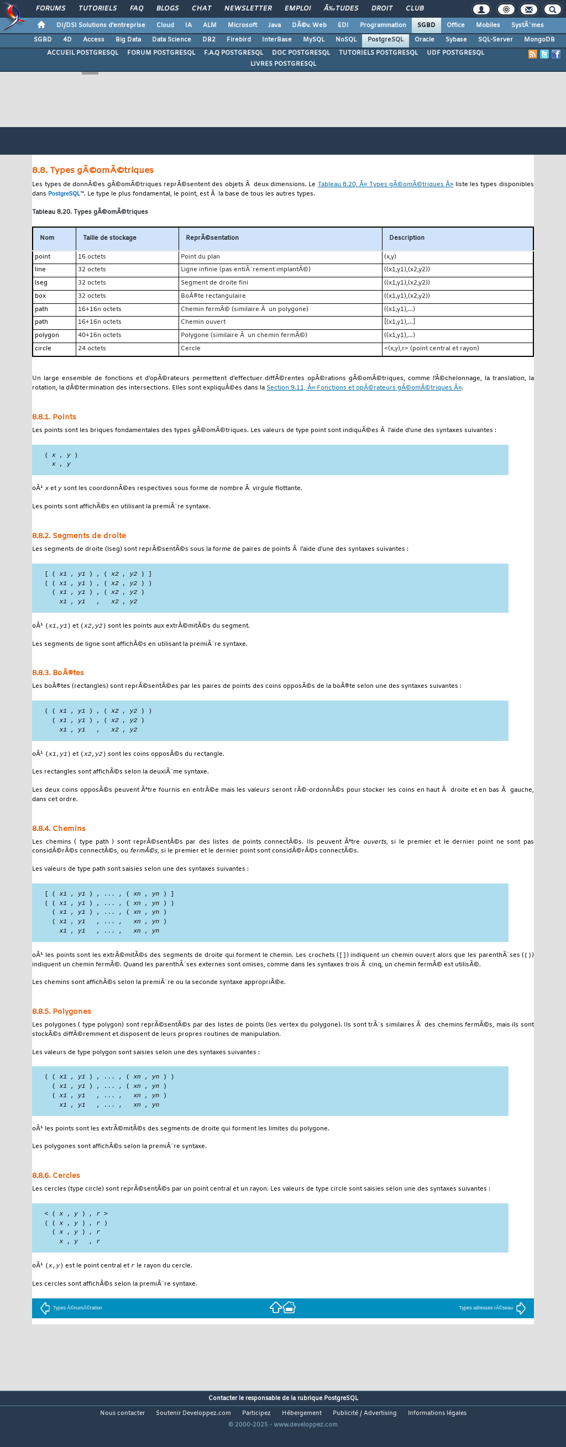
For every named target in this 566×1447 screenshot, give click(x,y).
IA (188, 25)
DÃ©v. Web (309, 25)
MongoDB (539, 40)
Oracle (424, 40)
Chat (201, 8)
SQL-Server (495, 40)
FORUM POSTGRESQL (161, 53)
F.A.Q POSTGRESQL (233, 53)
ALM (210, 25)
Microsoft (242, 25)
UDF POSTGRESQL (455, 53)
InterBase (277, 40)
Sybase (456, 40)
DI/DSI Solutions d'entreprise (100, 25)
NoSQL (346, 40)
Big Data (128, 40)
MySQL (313, 40)
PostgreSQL (385, 40)
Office (456, 25)
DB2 (209, 40)
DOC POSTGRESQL (301, 53)
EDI (343, 25)
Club (414, 8)
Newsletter (247, 8)
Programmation (383, 25)
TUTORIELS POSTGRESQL (378, 53)
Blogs (167, 8)
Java (274, 25)
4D (67, 40)
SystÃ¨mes (527, 25)
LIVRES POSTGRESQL (283, 64)
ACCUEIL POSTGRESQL (82, 53)
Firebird (239, 40)
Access (93, 40)
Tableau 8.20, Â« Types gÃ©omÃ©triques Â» (386, 185)
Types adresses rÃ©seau (493, 1322)
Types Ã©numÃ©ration (71, 1322)
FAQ (136, 8)
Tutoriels (97, 8)
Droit (382, 8)
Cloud (165, 25)
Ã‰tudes (341, 8)
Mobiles (488, 25)
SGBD (426, 25)
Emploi (298, 8)
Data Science (171, 40)
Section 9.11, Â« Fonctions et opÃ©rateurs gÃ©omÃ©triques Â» (364, 388)
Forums (50, 8)
